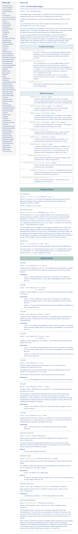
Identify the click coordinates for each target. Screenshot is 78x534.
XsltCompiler (6, 145)
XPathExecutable (7, 132)
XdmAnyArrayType (8, 88)
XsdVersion (38, 82)
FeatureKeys (6, 23)
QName (4, 50)
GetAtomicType (40, 163)
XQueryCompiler (7, 136)
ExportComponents (41, 155)
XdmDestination (7, 105)
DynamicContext (7, 11)
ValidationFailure (7, 84)
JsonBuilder (5, 32)
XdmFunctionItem (7, 111)
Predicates (5, 46)
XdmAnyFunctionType (9, 90)
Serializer (5, 69)
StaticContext (6, 71)
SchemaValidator (7, 67)
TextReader (46, 113)
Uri (54, 106)
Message (5, 36)
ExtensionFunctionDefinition (10, 19)
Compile (37, 97)
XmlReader (45, 137)
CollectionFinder (7, 6)
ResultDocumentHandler (9, 57)
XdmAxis (5, 103)
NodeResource (6, 40)
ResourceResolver (8, 55)
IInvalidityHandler (7, 29)
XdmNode (5, 118)
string (30, 82)
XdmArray (5, 97)
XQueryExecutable (8, 139)
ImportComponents (41, 170)
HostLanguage (6, 25)
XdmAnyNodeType (8, 95)
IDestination (5, 27)
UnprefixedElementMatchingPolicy (12, 82)
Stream (44, 97)
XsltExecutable (6, 147)
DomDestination (7, 9)
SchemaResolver (7, 63)
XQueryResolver (7, 141)
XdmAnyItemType (7, 91)
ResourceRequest (7, 53)
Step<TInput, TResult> (6, 73)
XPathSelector (6, 134)
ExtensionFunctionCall (9, 17)
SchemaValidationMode (9, 65)
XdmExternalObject (8, 109)
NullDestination (6, 42)
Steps (4, 76)
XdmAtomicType (7, 99)
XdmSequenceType (8, 122)
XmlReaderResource (8, 126)
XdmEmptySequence (8, 107)
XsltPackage (6, 149)
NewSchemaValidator (42, 177)
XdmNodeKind (6, 120)
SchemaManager (7, 61)
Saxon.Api (6, 3)
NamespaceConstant (8, 38)
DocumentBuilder (7, 7)
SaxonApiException (8, 59)
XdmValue (5, 124)
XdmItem (5, 113)
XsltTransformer (7, 151)
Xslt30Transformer (7, 143)
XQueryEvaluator (7, 137)
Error (3, 13)
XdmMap (5, 116)
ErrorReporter (6, 15)
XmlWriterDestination (8, 128)
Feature (4, 21)
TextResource (6, 78)
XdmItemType (6, 114)
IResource (5, 30)
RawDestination (7, 52)
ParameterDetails (7, 44)
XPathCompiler (6, 130)
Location (4, 34)
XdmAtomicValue (7, 101)
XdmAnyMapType (7, 93)
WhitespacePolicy (7, 86)
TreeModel (5, 80)
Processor (5, 48)
